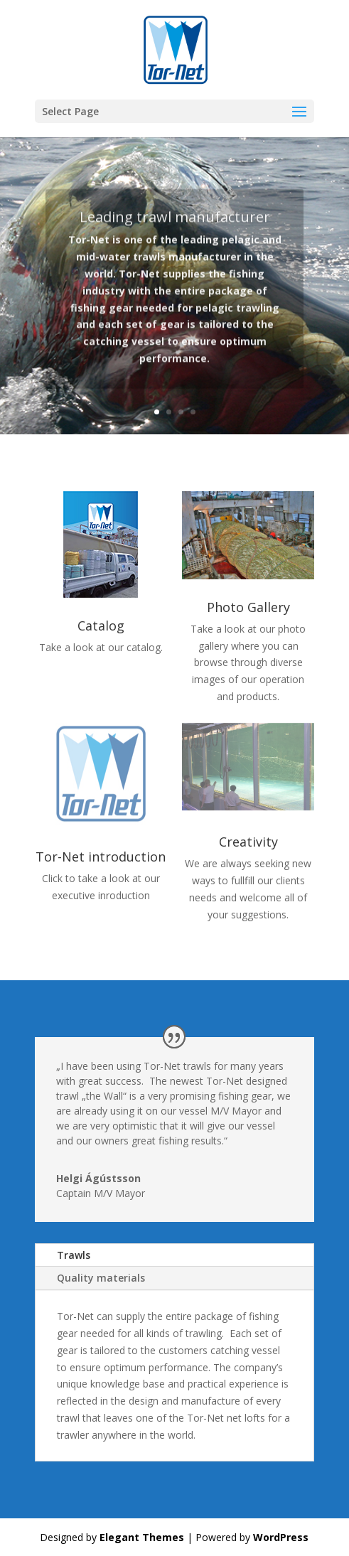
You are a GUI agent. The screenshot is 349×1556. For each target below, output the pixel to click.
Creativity (248, 841)
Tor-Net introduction (101, 856)
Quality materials (101, 1277)
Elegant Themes (142, 1537)
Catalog (100, 625)
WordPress (280, 1537)
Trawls (73, 1255)
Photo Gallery (248, 607)
